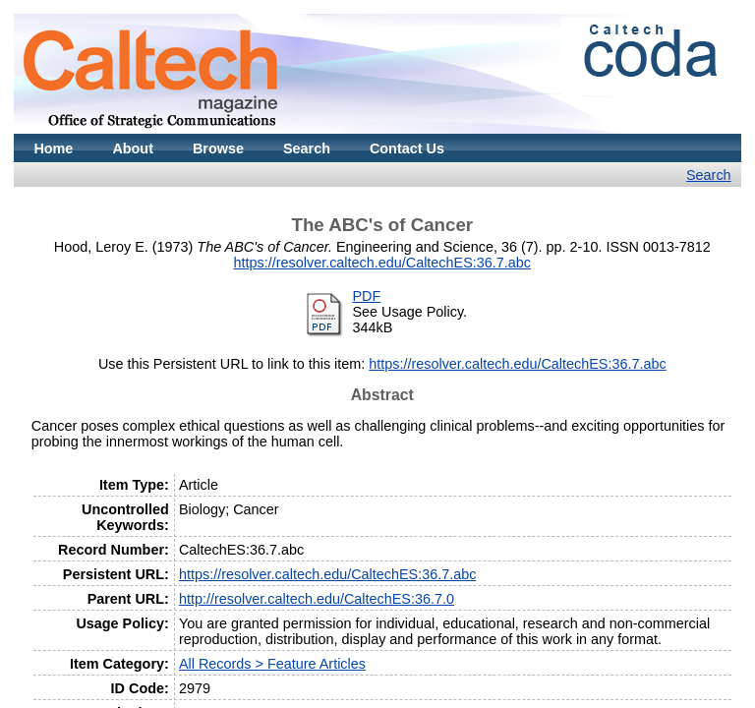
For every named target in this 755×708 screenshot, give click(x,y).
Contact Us (407, 148)
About (132, 148)
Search (306, 148)
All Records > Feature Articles (272, 664)
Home (53, 148)
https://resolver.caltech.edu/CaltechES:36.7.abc (382, 262)
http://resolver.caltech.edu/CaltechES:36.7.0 (316, 599)
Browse (218, 148)
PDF (367, 296)
